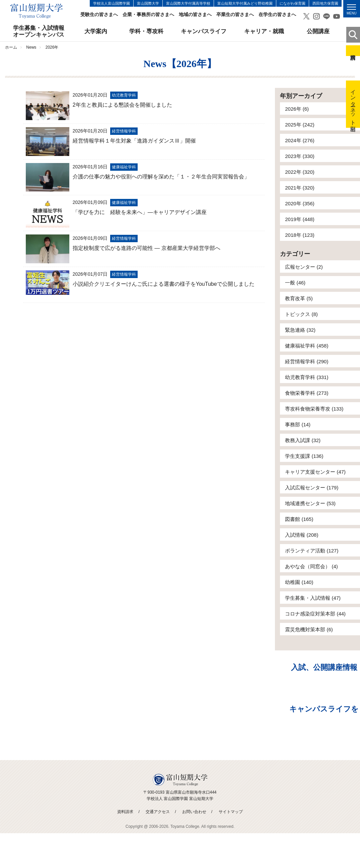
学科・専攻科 (146, 31)
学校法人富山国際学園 (111, 3)
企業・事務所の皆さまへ (148, 14)
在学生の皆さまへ (277, 14)
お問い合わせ (194, 811)
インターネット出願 (353, 104)
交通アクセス (158, 811)
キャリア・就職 (264, 31)
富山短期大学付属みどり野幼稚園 (245, 3)
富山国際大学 (148, 3)
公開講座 (318, 31)
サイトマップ (231, 811)
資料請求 (353, 50)
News (31, 47)
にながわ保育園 (292, 3)
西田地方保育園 (325, 3)
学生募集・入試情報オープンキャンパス (38, 31)
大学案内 (95, 31)
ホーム (11, 47)
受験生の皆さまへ (99, 14)
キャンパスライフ (203, 31)
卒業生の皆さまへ (235, 14)
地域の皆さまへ (195, 14)
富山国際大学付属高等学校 (188, 3)
